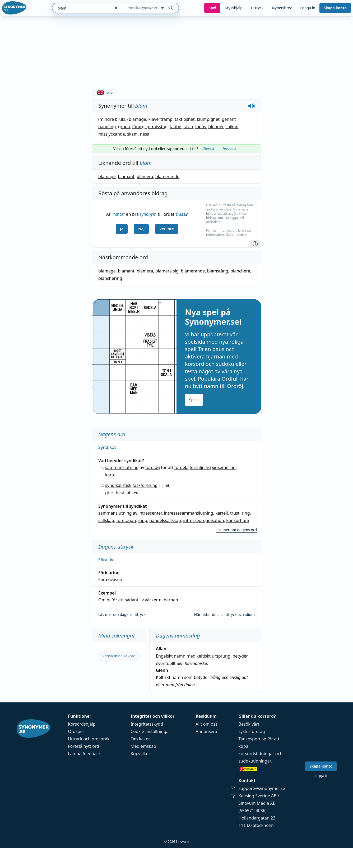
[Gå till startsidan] (14, 8)
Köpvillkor (140, 753)
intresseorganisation (203, 520)
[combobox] (81, 8)
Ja (121, 228)
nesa (145, 134)
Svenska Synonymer (146, 8)
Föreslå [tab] (208, 148)
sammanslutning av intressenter (130, 513)
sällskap (106, 520)
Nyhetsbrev (282, 7)
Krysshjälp (233, 7)
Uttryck (257, 7)
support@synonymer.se (262, 788)
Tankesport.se (252, 739)
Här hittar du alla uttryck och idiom (224, 614)
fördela (181, 467)
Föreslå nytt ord (83, 746)
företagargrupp (131, 520)
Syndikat (107, 447)
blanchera (240, 271)
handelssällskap (165, 520)
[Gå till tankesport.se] (262, 769)
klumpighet (208, 119)
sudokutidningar (255, 761)
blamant (126, 176)
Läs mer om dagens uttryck (122, 614)
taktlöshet (184, 119)
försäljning (200, 467)
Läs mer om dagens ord (236, 529)
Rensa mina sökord (119, 655)
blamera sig (167, 271)
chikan (231, 127)
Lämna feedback (84, 753)
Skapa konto (335, 7)
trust (235, 513)
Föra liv (105, 560)
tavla (188, 127)
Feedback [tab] (229, 148)
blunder (215, 127)
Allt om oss (206, 724)
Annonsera (206, 731)
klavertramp (160, 119)
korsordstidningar (256, 753)
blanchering (110, 278)
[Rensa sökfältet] (116, 8)
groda (124, 127)
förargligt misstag (150, 127)
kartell (111, 475)
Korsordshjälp (81, 724)
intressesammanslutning (188, 513)
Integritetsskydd (147, 724)
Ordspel (75, 731)
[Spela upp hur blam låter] (251, 106)
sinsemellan (223, 467)
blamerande (167, 176)
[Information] (255, 243)
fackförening (144, 485)
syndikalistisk (118, 485)
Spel (212, 7)
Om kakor (140, 739)
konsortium (237, 520)
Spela (194, 399)
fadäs (200, 127)
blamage (137, 119)
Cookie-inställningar (150, 731)
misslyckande (111, 134)
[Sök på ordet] (170, 8)
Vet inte (166, 228)
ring (246, 513)
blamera (145, 176)
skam (132, 134)
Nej (141, 228)
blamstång (217, 271)
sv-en (104, 92)
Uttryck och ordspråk (88, 739)
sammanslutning (122, 467)
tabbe (175, 127)
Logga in (307, 7)
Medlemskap (143, 746)
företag (152, 467)
